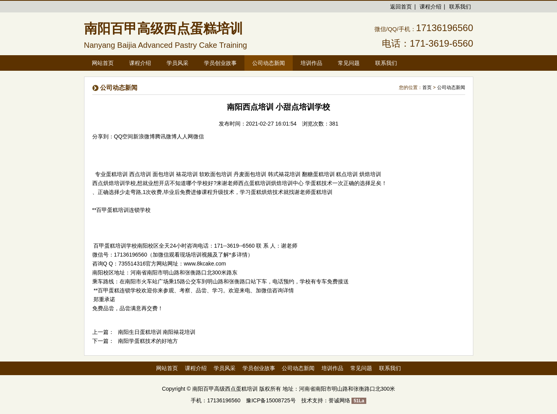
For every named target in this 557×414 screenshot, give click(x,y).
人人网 (185, 136)
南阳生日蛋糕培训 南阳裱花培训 (157, 332)
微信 (198, 136)
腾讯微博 (166, 136)
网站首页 (103, 63)
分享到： (103, 136)
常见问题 (361, 368)
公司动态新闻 (451, 87)
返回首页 (401, 6)
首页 (427, 87)
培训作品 (332, 368)
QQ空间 (124, 136)
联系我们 (460, 6)
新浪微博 (144, 136)
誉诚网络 (339, 400)
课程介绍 (430, 6)
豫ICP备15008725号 (271, 400)
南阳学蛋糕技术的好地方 (148, 341)
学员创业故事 (258, 368)
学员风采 (224, 368)
